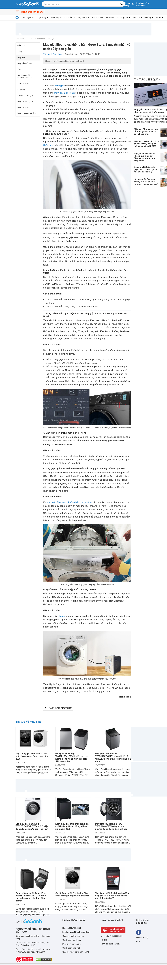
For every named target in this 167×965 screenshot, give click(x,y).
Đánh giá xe (123, 18)
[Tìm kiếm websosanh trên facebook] (138, 932)
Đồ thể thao (70, 18)
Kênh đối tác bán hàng (110, 944)
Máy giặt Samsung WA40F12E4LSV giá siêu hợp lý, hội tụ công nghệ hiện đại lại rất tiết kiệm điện (71, 757)
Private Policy (142, 938)
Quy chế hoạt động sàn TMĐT (75, 952)
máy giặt (60, 85)
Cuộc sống (41, 18)
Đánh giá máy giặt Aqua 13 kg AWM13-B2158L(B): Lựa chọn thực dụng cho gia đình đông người (31, 897)
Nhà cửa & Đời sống (142, 18)
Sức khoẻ (110, 18)
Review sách (97, 18)
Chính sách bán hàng (71, 940)
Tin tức (30, 38)
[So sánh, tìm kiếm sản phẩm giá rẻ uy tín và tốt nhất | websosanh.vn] (27, 4)
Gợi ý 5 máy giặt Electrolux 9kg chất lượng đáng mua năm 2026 (72, 894)
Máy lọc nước (24, 107)
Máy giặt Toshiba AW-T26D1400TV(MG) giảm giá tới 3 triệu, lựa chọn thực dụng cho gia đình (113, 757)
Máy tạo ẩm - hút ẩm (27, 113)
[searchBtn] (121, 3)
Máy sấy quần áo (25, 63)
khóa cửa (48, 145)
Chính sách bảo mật (71, 948)
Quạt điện (22, 89)
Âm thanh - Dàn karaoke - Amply (24, 76)
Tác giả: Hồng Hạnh (52, 54)
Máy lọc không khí (25, 101)
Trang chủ (20, 38)
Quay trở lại (60, 708)
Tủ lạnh (21, 51)
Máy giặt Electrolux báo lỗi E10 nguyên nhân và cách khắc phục (146, 131)
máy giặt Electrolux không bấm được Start (70, 502)
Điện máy (55, 18)
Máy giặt (51, 38)
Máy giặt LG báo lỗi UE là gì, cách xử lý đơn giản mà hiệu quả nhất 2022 (146, 143)
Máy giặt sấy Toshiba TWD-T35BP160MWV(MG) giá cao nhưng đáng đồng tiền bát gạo (111, 826)
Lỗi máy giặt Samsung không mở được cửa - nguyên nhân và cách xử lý (146, 182)
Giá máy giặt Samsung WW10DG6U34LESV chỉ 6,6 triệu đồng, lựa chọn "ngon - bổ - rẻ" (32, 826)
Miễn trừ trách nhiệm (71, 944)
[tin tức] (17, 17)
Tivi (19, 69)
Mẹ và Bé (82, 18)
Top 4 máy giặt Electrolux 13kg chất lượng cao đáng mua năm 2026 (32, 756)
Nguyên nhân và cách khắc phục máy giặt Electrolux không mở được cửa (144, 157)
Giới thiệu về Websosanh (112, 936)
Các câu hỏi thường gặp (73, 936)
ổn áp (62, 616)
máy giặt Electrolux (64, 92)
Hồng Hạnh (125, 696)
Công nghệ (26, 18)
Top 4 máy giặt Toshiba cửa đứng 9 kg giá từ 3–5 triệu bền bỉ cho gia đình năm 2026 (112, 895)
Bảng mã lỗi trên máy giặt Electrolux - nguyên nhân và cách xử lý (146, 169)
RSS (138, 942)
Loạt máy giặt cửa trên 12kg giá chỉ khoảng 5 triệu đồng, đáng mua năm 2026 (72, 826)
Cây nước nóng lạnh (26, 95)
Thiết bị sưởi (23, 83)
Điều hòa (21, 45)
